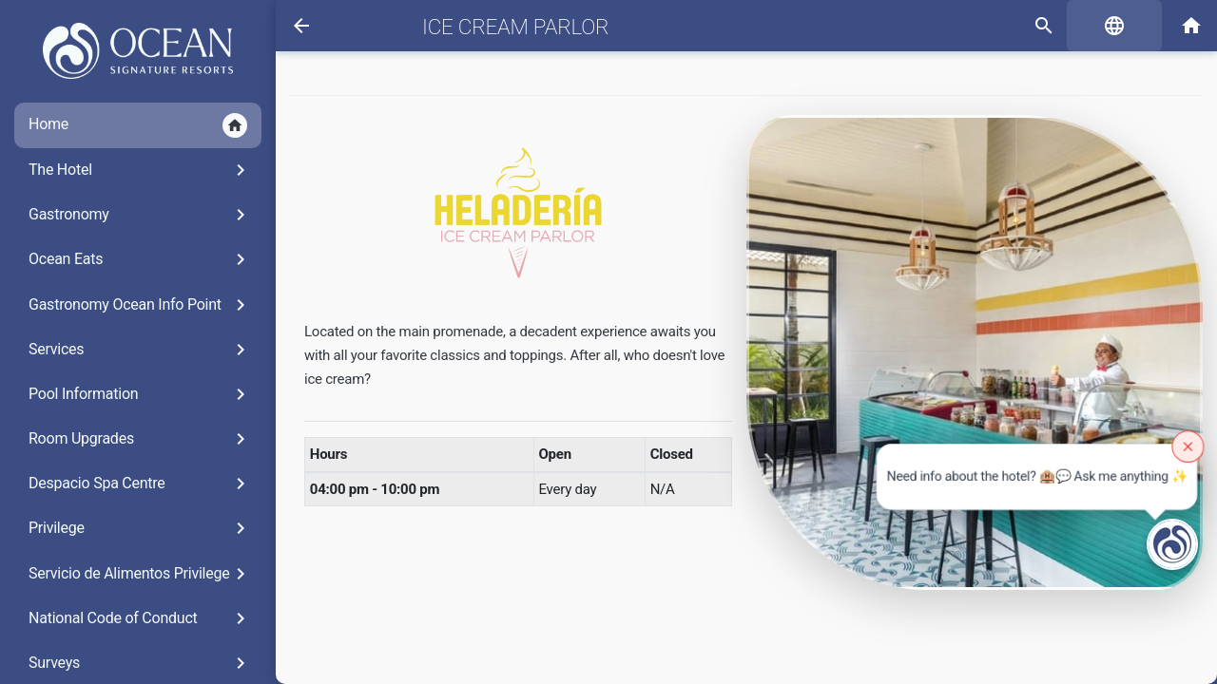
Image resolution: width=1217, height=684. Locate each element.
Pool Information (140, 394)
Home (138, 125)
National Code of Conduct (140, 618)
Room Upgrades (140, 439)
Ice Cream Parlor (515, 26)
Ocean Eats (140, 259)
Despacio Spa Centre (140, 483)
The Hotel (140, 170)
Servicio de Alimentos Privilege (140, 573)
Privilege (140, 528)
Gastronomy (140, 214)
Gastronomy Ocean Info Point (140, 305)
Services (140, 349)
